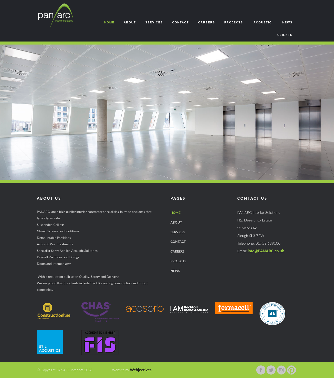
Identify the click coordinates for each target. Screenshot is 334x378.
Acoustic (263, 22)
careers (177, 251)
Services (154, 22)
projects (178, 261)
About (130, 22)
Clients (284, 35)
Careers (206, 22)
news (175, 271)
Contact (180, 22)
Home (109, 22)
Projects (233, 22)
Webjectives (140, 369)
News (287, 22)
